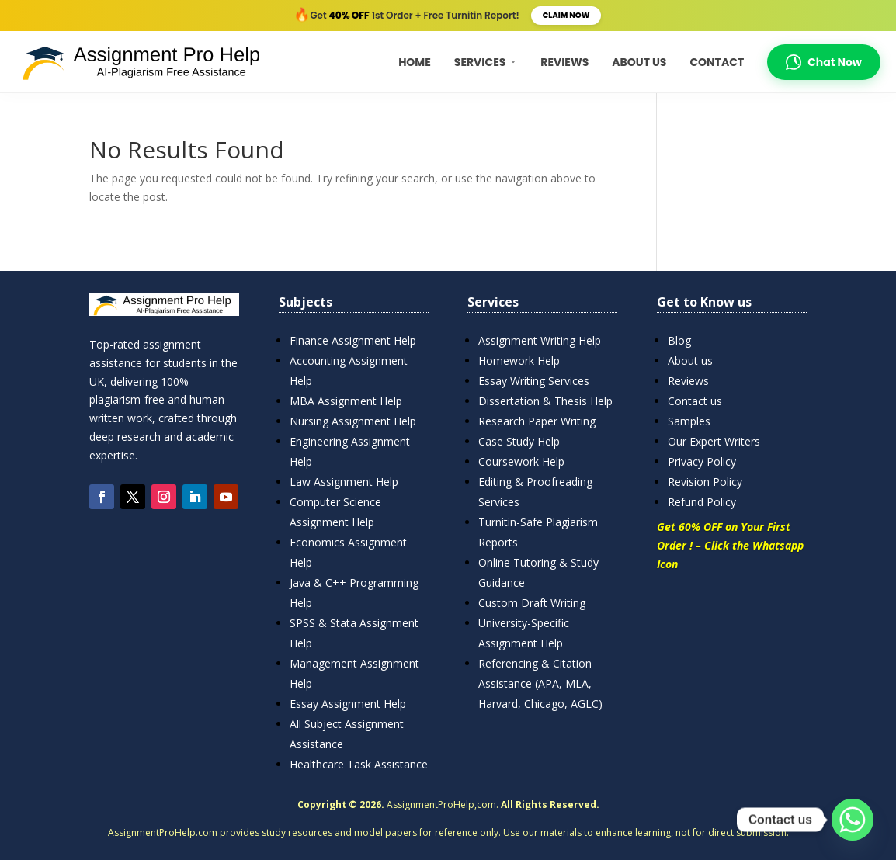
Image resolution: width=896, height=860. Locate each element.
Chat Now (824, 62)
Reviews (564, 62)
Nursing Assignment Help (353, 421)
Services (486, 62)
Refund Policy (702, 501)
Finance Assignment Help (353, 340)
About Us (639, 62)
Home (414, 62)
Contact (716, 62)
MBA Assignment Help (346, 401)
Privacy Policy (702, 461)
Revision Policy (705, 481)
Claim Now (566, 15)
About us (690, 360)
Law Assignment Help (344, 481)
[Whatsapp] (852, 820)
